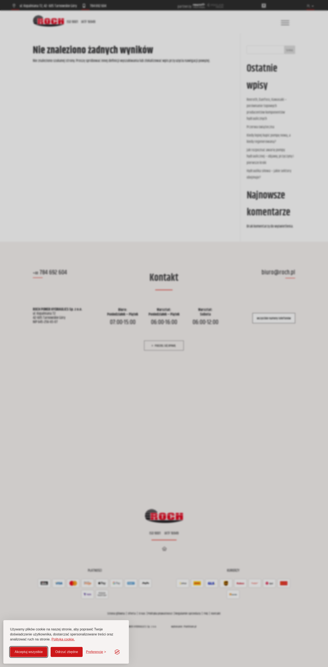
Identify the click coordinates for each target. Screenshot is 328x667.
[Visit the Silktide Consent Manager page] (117, 652)
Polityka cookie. (63, 639)
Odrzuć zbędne (66, 652)
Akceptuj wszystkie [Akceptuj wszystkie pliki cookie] (29, 652)
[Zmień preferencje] (96, 652)
